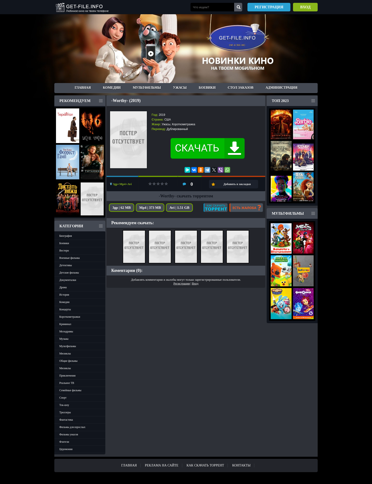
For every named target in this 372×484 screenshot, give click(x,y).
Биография (65, 235)
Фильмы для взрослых (72, 427)
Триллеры (65, 412)
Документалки (67, 280)
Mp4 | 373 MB (150, 207)
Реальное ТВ (66, 383)
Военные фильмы (69, 257)
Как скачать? (216, 207)
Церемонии (66, 449)
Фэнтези (64, 441)
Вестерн (64, 250)
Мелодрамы (66, 331)
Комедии (112, 87)
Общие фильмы (68, 360)
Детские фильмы (69, 272)
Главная (83, 87)
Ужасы (179, 87)
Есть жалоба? (246, 207)
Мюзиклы (65, 353)
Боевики (207, 87)
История (64, 294)
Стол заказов (240, 87)
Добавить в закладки (237, 184)
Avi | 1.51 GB (179, 207)
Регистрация (269, 7)
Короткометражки (69, 316)
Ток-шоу (64, 405)
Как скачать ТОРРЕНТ (205, 465)
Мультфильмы (147, 87)
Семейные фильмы (70, 390)
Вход (305, 7)
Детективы (65, 265)
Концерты (65, 309)
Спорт (62, 397)
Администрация (281, 87)
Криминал (65, 324)
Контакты (241, 465)
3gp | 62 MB (121, 207)
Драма (63, 287)
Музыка (63, 338)
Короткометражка (183, 124)
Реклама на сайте (161, 465)
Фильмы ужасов (68, 434)
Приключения (67, 375)
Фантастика (66, 419)
